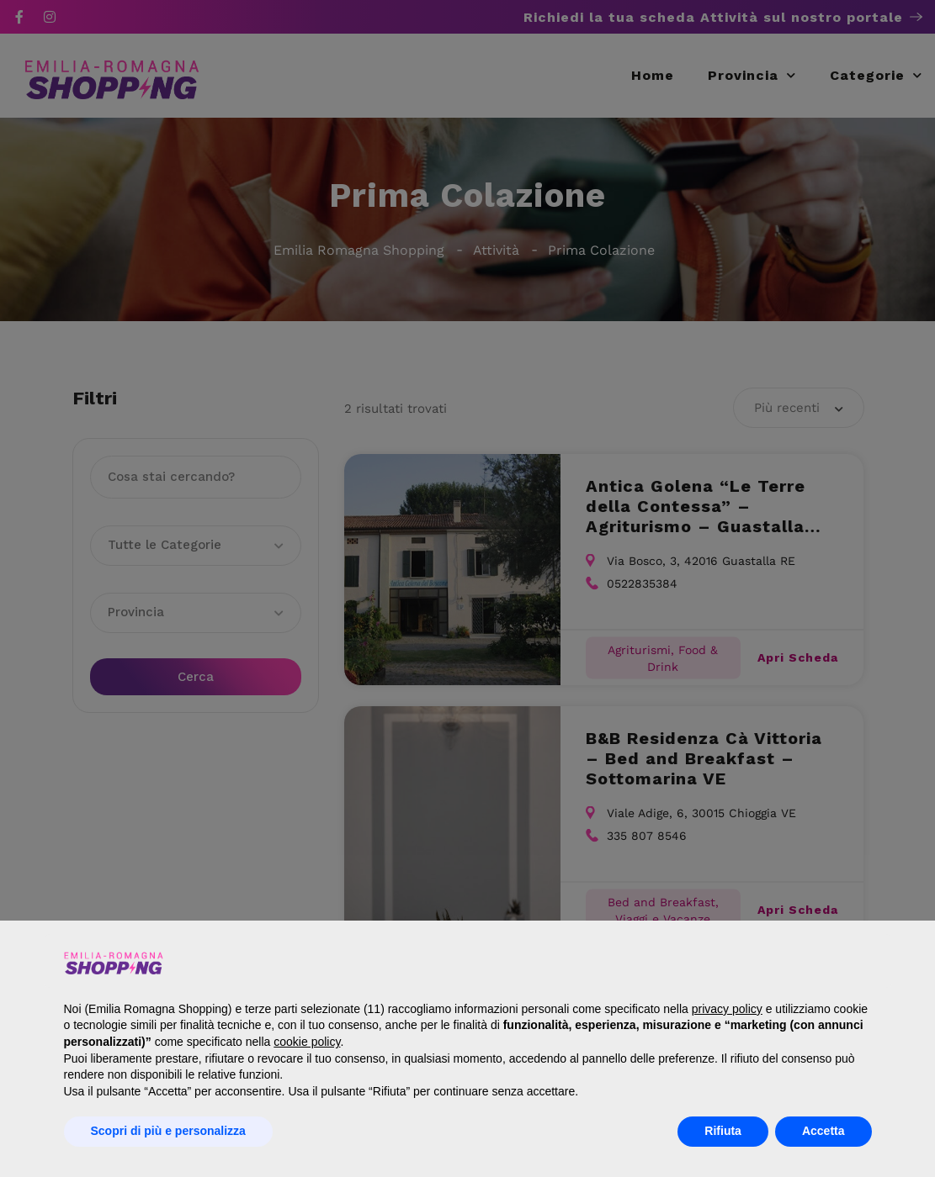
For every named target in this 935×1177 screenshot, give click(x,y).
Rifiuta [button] (722, 1130)
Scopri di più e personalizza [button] (168, 1130)
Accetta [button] (823, 1130)
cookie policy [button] (307, 1041)
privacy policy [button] (727, 1009)
